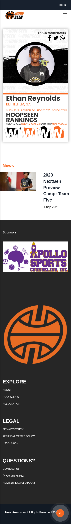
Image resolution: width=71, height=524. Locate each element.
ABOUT (7, 390)
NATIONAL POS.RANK (30, 124)
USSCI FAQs (10, 443)
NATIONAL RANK (13, 124)
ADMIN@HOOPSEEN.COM (19, 483)
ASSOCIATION (11, 404)
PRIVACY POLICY (13, 429)
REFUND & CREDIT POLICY (19, 436)
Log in (62, 4)
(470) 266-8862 (13, 476)
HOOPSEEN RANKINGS (22, 117)
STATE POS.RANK (59, 124)
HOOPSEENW (11, 397)
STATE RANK (46, 124)
